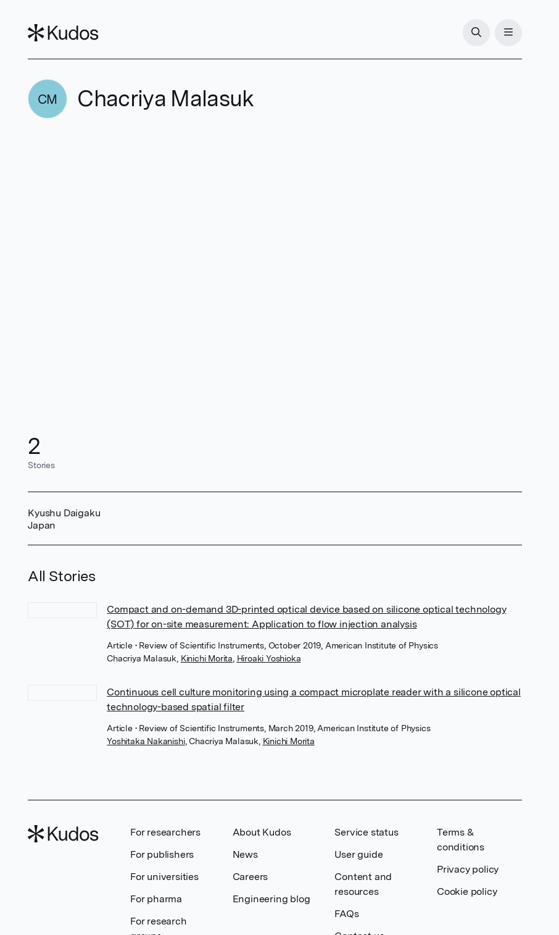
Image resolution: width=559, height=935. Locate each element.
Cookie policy (467, 891)
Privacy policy (468, 869)
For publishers (162, 854)
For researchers (165, 832)
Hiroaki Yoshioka (269, 658)
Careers (250, 877)
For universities (164, 877)
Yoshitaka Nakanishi (145, 741)
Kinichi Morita (207, 658)
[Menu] (508, 32)
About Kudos (262, 832)
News (245, 854)
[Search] (476, 32)
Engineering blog (271, 899)
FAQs (346, 914)
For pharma (156, 899)
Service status (366, 832)
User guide (358, 854)
